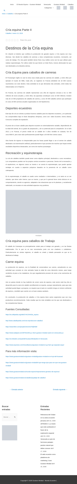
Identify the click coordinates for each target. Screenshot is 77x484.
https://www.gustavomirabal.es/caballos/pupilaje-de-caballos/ (26, 377)
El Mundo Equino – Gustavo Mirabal (29, 4)
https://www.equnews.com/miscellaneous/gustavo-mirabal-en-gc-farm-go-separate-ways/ (35, 344)
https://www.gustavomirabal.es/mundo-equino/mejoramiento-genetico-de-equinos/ (33, 371)
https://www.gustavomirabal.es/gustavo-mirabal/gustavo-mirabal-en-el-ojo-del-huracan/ (34, 356)
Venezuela (47, 4)
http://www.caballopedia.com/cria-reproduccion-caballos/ (24, 320)
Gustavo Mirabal (59, 4)
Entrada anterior (16, 389)
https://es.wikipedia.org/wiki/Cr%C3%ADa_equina (22, 314)
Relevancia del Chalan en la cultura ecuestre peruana (48, 417)
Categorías (48, 8)
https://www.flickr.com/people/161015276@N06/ (22, 326)
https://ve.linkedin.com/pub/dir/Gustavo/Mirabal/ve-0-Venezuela (27, 338)
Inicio (12, 4)
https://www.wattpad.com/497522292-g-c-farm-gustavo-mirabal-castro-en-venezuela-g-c (35, 332)
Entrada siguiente (60, 389)
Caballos (70, 4)
